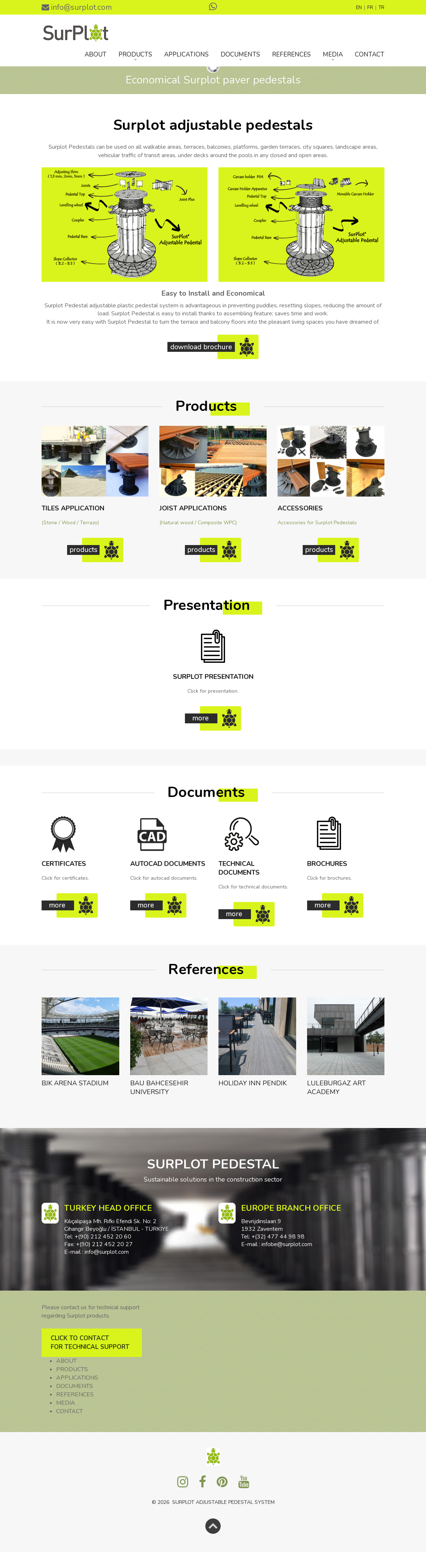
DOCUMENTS (240, 54)
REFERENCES (291, 54)
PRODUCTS (135, 54)
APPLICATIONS (186, 54)
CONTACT (369, 54)
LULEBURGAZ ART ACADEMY (336, 1087)
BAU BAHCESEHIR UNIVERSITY (159, 1087)
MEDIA (333, 54)
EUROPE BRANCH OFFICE (291, 1208)
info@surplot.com (77, 7)
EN (359, 7)
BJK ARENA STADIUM (75, 1083)
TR (381, 7)
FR (370, 7)
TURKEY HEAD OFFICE (108, 1208)
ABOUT (95, 54)
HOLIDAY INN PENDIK (252, 1083)
